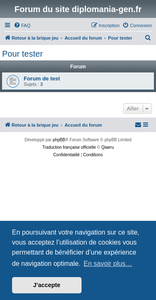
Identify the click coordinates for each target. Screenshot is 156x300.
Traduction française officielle (69, 147)
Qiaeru (107, 147)
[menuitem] (22, 25)
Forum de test (42, 78)
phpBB (59, 140)
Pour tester (22, 53)
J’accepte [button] (47, 285)
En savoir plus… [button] (108, 263)
